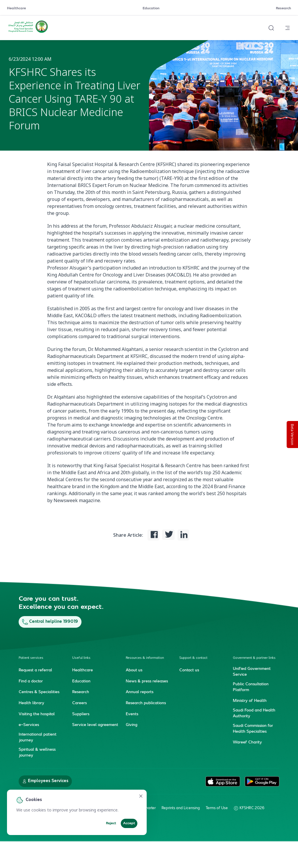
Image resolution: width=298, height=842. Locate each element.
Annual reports (139, 692)
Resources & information (145, 658)
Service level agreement (95, 725)
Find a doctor (31, 681)
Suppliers (80, 714)
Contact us (189, 670)
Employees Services (45, 781)
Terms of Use (217, 808)
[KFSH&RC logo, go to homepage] (28, 32)
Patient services (31, 658)
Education (151, 8)
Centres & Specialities (39, 692)
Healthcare (16, 8)
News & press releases (147, 681)
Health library (31, 703)
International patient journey (37, 737)
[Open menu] (287, 27)
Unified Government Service (252, 672)
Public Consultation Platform (251, 687)
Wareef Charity (247, 742)
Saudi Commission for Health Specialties (253, 729)
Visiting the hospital (37, 714)
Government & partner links (254, 658)
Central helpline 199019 (50, 622)
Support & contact (193, 658)
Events (132, 714)
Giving (131, 725)
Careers (79, 703)
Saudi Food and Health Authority (254, 713)
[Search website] (271, 28)
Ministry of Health (250, 701)
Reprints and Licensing (181, 808)
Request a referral (35, 670)
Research (283, 8)
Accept (129, 823)
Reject (111, 823)
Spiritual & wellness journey (37, 753)
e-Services (29, 725)
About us (134, 670)
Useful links (81, 658)
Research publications (146, 703)
